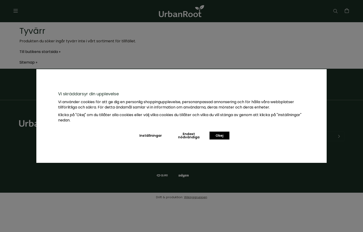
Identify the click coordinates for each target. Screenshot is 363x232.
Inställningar (150, 135)
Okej (219, 135)
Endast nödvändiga (189, 135)
